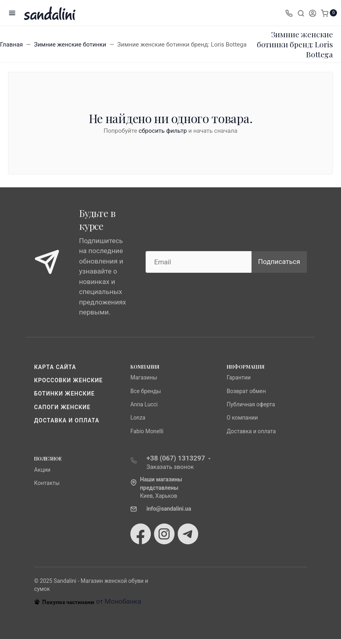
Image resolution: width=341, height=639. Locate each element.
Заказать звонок (170, 467)
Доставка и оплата (66, 420)
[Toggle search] (300, 13)
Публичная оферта (251, 404)
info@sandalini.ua (168, 508)
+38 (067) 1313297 (175, 458)
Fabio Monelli (146, 431)
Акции (42, 470)
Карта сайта (55, 367)
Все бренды (145, 391)
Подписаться (279, 262)
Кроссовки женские (68, 380)
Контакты (47, 483)
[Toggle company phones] (288, 13)
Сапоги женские (62, 407)
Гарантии (239, 377)
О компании (242, 417)
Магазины (143, 377)
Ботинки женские (64, 393)
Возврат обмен (246, 391)
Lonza (137, 417)
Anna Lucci (144, 404)
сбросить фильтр (163, 130)
